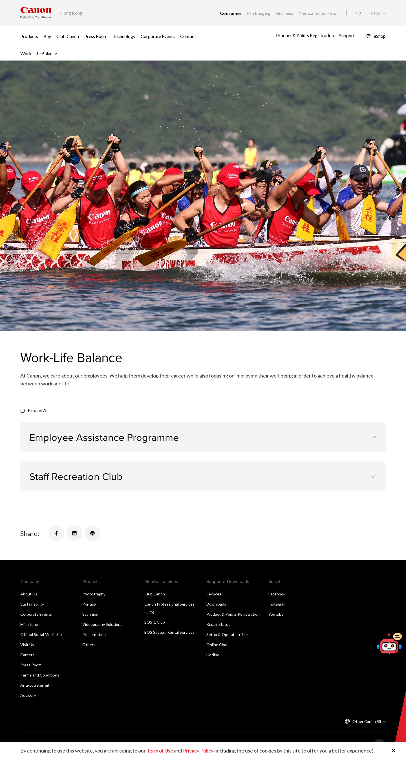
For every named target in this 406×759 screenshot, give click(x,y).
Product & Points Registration (305, 35)
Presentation (94, 634)
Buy (47, 36)
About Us (28, 593)
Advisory (28, 695)
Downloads (216, 604)
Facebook (276, 593)
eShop (376, 36)
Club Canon (67, 36)
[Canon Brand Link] (35, 13)
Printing (89, 604)
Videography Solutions (102, 624)
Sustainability (32, 604)
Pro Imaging (259, 13)
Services (213, 593)
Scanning (90, 614)
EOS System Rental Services (169, 632)
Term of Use (160, 750)
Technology (124, 36)
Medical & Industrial (317, 13)
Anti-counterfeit (35, 685)
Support (347, 35)
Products (29, 36)
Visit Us (27, 644)
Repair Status (218, 624)
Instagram (277, 604)
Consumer (231, 13)
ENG (375, 13)
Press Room (95, 36)
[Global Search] (358, 13)
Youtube (276, 614)
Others (88, 644)
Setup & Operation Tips (227, 634)
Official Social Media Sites (42, 634)
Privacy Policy (198, 750)
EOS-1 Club (154, 622)
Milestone (29, 624)
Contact (188, 36)
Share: (29, 533)
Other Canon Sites (369, 721)
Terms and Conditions (39, 675)
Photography (93, 593)
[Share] (56, 533)
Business (285, 13)
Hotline (212, 654)
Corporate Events (158, 36)
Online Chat (217, 644)
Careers (27, 654)
